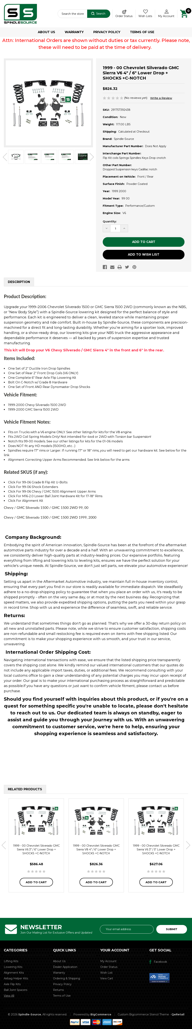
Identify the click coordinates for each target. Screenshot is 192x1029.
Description (19, 282)
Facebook (160, 961)
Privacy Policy (106, 32)
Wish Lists (145, 16)
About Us (46, 32)
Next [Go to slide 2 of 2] (92, 157)
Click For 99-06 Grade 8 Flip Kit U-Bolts (37, 482)
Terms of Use (142, 32)
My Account (108, 961)
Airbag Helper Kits (16, 978)
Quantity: (110, 221)
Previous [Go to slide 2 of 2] (5, 157)
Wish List (106, 972)
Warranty (74, 32)
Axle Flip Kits (12, 984)
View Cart (106, 978)
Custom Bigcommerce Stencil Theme (143, 1014)
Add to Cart (36, 882)
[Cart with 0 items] (184, 13)
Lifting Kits (11, 961)
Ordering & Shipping (66, 978)
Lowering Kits (13, 967)
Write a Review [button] (161, 98)
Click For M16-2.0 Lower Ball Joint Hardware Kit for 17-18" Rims (55, 496)
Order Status (123, 16)
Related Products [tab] (25, 789)
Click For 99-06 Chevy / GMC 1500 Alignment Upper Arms (52, 491)
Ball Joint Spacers (15, 990)
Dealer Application (65, 967)
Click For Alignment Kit (25, 501)
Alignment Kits (14, 972)
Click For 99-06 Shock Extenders (33, 487)
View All (9, 995)
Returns (58, 990)
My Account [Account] (166, 16)
